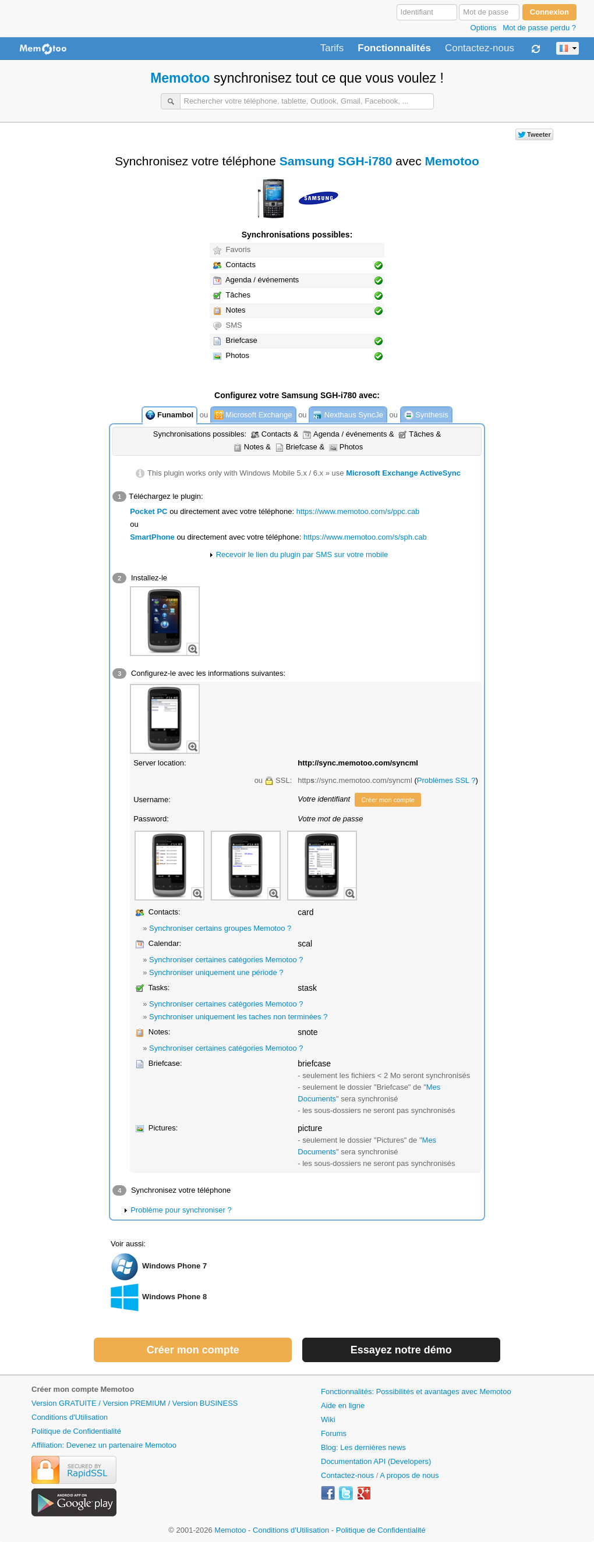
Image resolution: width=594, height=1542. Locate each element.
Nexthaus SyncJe (348, 415)
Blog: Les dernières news (363, 1447)
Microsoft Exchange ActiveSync (403, 473)
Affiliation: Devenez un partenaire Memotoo (103, 1445)
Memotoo (180, 78)
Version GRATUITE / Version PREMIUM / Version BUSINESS (134, 1403)
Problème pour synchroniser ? (180, 1210)
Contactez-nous (479, 48)
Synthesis (426, 415)
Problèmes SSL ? (446, 780)
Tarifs (332, 48)
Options (484, 27)
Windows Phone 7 (174, 1265)
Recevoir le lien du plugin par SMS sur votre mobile (302, 554)
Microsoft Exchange (253, 415)
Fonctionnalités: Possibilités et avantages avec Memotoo (416, 1391)
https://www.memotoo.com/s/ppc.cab (358, 511)
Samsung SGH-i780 (336, 161)
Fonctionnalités (394, 48)
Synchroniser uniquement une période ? (216, 972)
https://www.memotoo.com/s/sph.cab (365, 537)
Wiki (328, 1419)
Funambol (169, 415)
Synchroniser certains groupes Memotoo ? (220, 928)
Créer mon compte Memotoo (82, 1389)
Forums (333, 1433)
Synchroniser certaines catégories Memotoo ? (226, 959)
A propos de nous (409, 1475)
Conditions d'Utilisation (69, 1417)
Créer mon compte (387, 799)
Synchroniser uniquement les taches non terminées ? (238, 1016)
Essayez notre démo (401, 1350)
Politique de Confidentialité (76, 1431)
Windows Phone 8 (174, 1296)
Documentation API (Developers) (376, 1461)
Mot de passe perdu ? (539, 27)
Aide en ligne (343, 1405)
